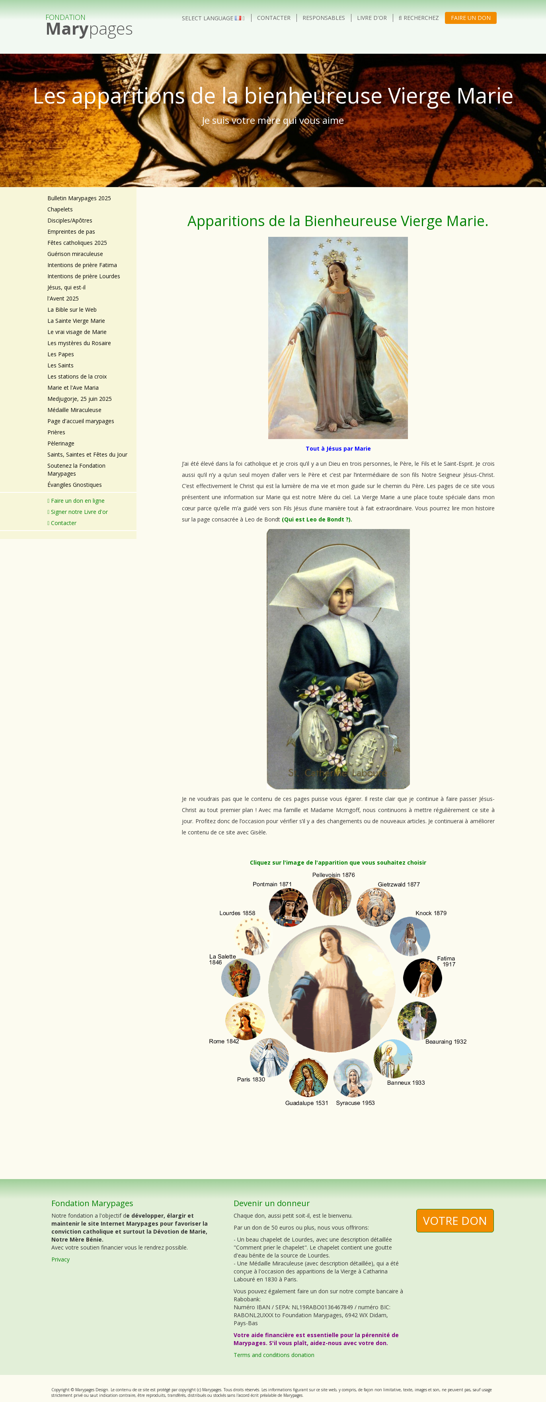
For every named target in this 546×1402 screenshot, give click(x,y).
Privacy (60, 1259)
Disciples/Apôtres (69, 220)
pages (89, 21)
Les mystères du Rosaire (79, 343)
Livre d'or (372, 17)
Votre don (455, 1220)
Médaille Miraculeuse (74, 410)
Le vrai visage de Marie (77, 332)
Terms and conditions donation (274, 1355)
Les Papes (60, 354)
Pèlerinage (60, 443)
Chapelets (60, 209)
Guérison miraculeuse (75, 254)
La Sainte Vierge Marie (76, 320)
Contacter (274, 17)
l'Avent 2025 (63, 298)
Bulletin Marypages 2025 (79, 198)
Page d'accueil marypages (80, 421)
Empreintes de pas (71, 231)
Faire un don (471, 17)
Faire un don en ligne (76, 500)
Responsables (323, 17)
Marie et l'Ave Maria (73, 387)
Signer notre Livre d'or (77, 511)
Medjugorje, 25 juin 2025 (79, 398)
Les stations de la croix (77, 376)
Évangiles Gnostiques (74, 484)
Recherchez (419, 17)
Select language (213, 18)
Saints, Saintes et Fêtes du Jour (87, 454)
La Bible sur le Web (72, 309)
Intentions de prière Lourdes (83, 276)
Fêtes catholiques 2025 (77, 242)
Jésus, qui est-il (66, 287)
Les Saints (60, 365)
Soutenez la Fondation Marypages (76, 469)
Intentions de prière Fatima (82, 265)
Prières (56, 432)
